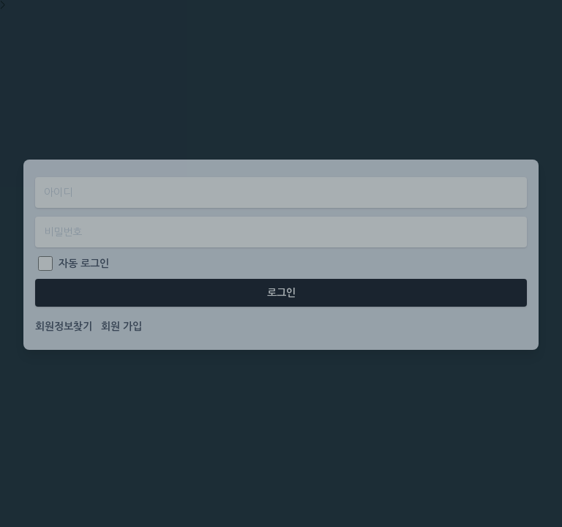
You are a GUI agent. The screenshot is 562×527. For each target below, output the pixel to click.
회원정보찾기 (63, 326)
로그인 (281, 293)
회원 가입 (121, 326)
